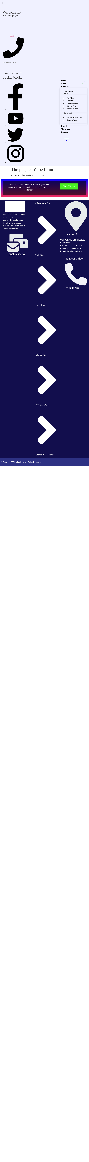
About (64, 83)
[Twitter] (15, 143)
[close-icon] (3, 7)
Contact (64, 132)
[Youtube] (15, 125)
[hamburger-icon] (84, 81)
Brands (64, 126)
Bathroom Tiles (72, 109)
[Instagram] (15, 162)
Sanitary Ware (72, 120)
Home (63, 80)
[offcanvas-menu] (3, 3)
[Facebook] (15, 110)
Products (65, 86)
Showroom (65, 129)
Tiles (66, 94)
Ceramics (68, 113)
